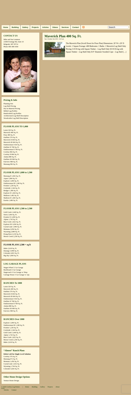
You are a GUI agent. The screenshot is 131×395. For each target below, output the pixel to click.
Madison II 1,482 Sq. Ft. (12, 198)
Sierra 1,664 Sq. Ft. (10, 215)
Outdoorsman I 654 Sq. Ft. (13, 145)
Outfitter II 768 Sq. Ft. (11, 147)
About (57, 387)
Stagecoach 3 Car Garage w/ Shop (15, 272)
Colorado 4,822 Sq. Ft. (11, 253)
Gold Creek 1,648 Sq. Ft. (12, 212)
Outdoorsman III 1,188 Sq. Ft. (14, 183)
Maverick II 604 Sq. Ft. (12, 140)
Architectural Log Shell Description (16, 116)
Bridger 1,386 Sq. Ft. (11, 191)
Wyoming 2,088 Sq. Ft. (12, 232)
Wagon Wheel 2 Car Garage (13, 268)
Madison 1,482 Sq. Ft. (11, 195)
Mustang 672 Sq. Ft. (11, 359)
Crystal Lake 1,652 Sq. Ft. (13, 364)
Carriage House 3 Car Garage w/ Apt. (17, 275)
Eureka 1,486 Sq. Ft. (11, 200)
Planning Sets (8, 104)
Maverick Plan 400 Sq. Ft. (62, 36)
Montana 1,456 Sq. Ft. (11, 361)
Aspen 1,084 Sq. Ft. (10, 178)
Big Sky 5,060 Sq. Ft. (11, 256)
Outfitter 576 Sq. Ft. (11, 137)
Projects (35, 27)
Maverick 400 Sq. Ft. (11, 132)
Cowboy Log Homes (13, 387)
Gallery (25, 27)
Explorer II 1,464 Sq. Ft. (12, 193)
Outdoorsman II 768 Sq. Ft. (13, 149)
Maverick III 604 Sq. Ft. (12, 142)
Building (15, 27)
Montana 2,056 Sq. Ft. (11, 229)
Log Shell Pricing (10, 106)
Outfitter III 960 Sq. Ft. (12, 159)
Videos (55, 27)
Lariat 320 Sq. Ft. (10, 130)
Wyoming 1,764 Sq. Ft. (12, 366)
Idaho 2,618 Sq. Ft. (10, 248)
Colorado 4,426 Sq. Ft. (11, 369)
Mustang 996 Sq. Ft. (11, 164)
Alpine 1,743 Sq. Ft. (11, 219)
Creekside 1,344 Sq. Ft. (12, 188)
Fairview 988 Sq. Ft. (11, 162)
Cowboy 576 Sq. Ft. (10, 356)
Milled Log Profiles (10, 111)
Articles (45, 27)
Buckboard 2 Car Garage (12, 270)
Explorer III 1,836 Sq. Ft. (12, 224)
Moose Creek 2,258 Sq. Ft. (13, 236)
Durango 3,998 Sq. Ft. (11, 251)
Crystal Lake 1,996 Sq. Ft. (13, 227)
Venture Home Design (11, 381)
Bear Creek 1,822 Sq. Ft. (12, 222)
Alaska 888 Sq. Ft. (10, 157)
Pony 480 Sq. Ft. (9, 135)
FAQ (2, 388)
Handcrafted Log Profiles (12, 113)
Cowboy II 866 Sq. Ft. (11, 154)
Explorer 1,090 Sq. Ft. (11, 181)
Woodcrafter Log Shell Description (16, 118)
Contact (75, 27)
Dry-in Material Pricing (12, 108)
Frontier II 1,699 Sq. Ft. (12, 217)
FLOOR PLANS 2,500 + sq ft (17, 244)
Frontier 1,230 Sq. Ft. (11, 186)
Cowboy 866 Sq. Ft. (10, 152)
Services (65, 27)
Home (5, 27)
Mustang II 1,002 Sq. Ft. (12, 176)
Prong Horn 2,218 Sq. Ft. (12, 234)
